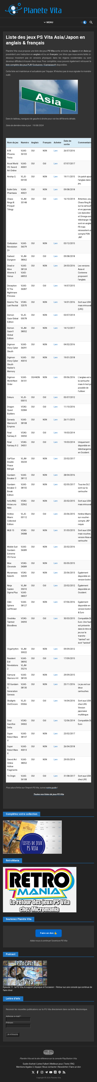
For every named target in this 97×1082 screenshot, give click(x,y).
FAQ (72, 1064)
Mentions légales (24, 1067)
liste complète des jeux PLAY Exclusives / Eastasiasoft (31, 65)
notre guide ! (51, 787)
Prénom (9, 1022)
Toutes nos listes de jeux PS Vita (48, 794)
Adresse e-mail (13, 1016)
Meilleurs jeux (56, 1064)
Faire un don (75, 1067)
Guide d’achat (29, 1064)
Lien (56, 150)
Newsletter (63, 1067)
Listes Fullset (43, 1064)
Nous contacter (50, 1067)
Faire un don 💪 (48, 933)
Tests (66, 1064)
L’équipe (37, 1067)
